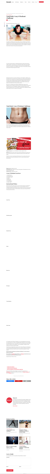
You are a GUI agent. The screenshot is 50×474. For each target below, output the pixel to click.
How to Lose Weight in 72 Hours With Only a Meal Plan (15, 369)
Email (20, 466)
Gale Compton (8, 433)
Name (7, 466)
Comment (8, 457)
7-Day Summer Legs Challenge (10, 430)
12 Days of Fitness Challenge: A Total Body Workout (24, 447)
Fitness (8, 13)
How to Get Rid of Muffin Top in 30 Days (11, 447)
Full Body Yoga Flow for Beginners (12, 368)
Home (7, 13)
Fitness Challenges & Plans (12, 13)
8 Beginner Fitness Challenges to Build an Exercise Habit (24, 431)
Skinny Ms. (8, 2)
